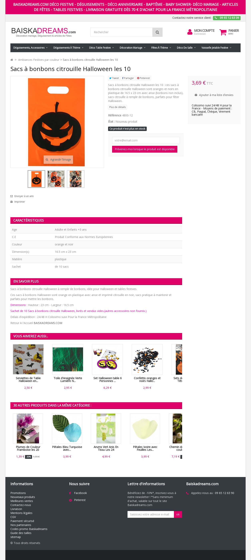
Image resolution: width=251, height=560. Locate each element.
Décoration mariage (131, 47)
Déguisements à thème (66, 47)
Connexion (200, 33)
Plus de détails (117, 107)
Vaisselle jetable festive (215, 47)
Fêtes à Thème (159, 47)
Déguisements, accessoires (28, 47)
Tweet (114, 78)
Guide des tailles (20, 533)
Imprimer (19, 201)
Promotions (18, 493)
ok (178, 514)
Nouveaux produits (22, 497)
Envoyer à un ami (24, 196)
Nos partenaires (20, 525)
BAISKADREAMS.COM (48, 323)
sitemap (15, 537)
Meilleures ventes (21, 501)
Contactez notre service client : (192, 18)
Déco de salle (185, 47)
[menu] (189, 32)
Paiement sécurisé (22, 521)
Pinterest (143, 78)
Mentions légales (21, 513)
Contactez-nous (20, 505)
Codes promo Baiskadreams (28, 529)
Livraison (16, 509)
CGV (13, 517)
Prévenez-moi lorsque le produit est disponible (145, 149)
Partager (128, 78)
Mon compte (204, 30)
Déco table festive (100, 47)
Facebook (80, 493)
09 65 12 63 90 (224, 493)
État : (111, 121)
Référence (114, 115)
